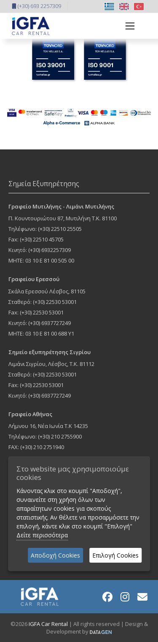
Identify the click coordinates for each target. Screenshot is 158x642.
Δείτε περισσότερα (42, 535)
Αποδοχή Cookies (55, 555)
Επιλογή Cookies (115, 555)
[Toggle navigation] (127, 26)
